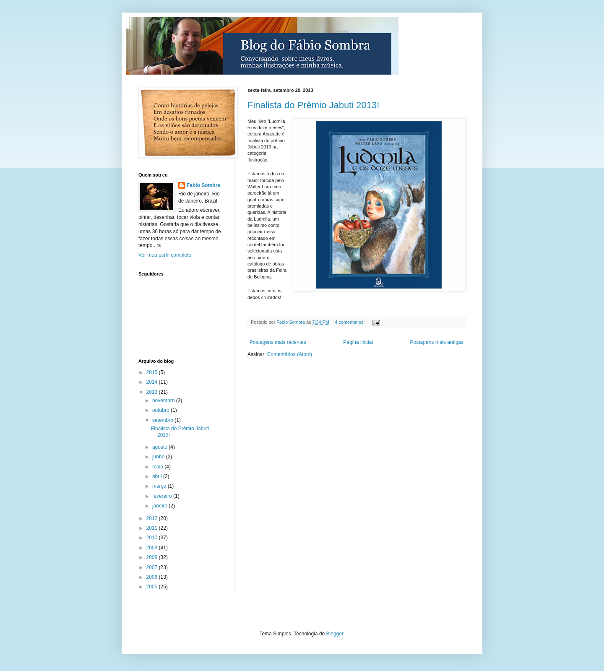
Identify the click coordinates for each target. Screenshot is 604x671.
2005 (152, 587)
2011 (152, 528)
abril (157, 476)
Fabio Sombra (203, 185)
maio (158, 467)
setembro (163, 420)
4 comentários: (350, 322)
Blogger (335, 634)
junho (159, 457)
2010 (152, 538)
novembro (164, 400)
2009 (152, 548)
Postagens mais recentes (278, 342)
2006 (152, 577)
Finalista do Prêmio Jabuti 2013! (313, 105)
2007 (152, 567)
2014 (152, 382)
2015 (152, 372)
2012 (152, 518)
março (160, 486)
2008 (152, 557)
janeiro (160, 506)
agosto (160, 447)
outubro (161, 410)
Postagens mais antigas (436, 342)
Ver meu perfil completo (164, 255)
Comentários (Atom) (289, 354)
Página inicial (358, 342)
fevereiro (162, 496)
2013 (152, 392)
